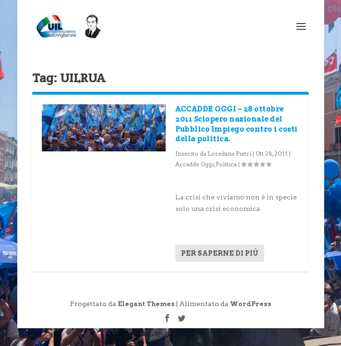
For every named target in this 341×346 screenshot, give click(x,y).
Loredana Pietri (229, 153)
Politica (226, 164)
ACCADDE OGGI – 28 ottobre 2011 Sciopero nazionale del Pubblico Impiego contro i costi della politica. (236, 124)
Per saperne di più (219, 253)
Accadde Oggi (194, 164)
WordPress (250, 304)
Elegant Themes (146, 304)
